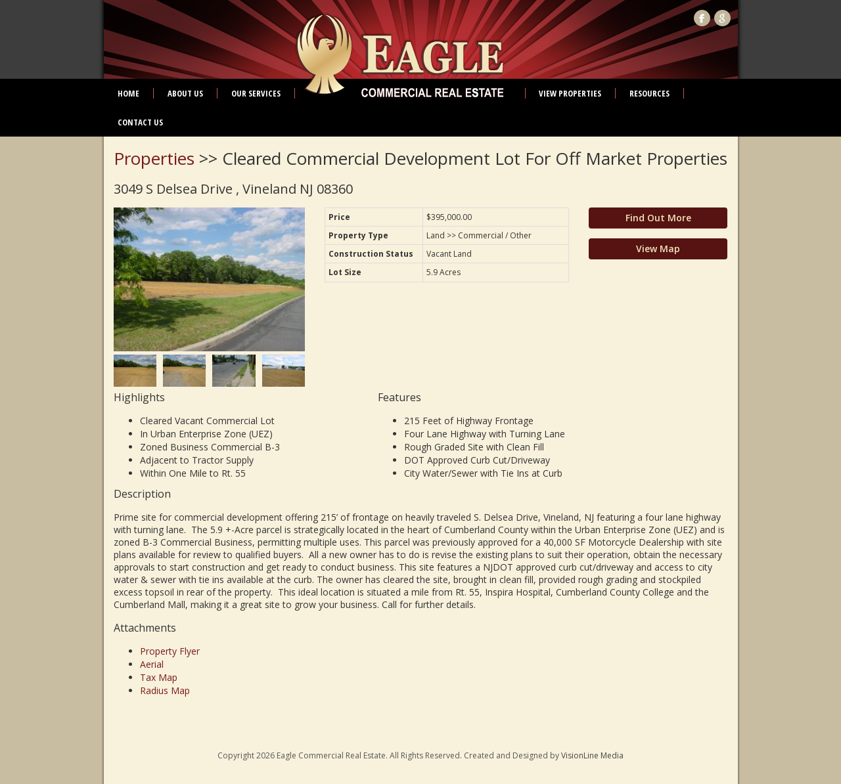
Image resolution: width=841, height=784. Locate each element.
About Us (185, 93)
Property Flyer (170, 651)
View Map (658, 248)
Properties (154, 158)
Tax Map (158, 677)
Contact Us (140, 122)
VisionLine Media (592, 755)
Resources (649, 93)
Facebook (702, 18)
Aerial (152, 664)
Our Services (256, 93)
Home (128, 93)
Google (722, 18)
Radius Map (165, 690)
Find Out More (658, 217)
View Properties (570, 93)
